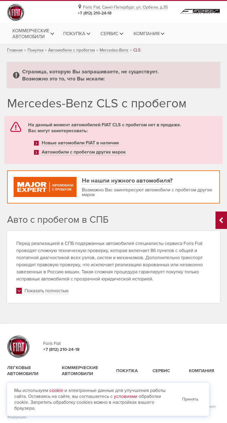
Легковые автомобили (22, 370)
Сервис (161, 370)
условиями (125, 396)
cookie (56, 390)
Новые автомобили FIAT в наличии (80, 143)
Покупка (127, 370)
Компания (201, 370)
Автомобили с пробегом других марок (84, 152)
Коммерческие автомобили (80, 370)
